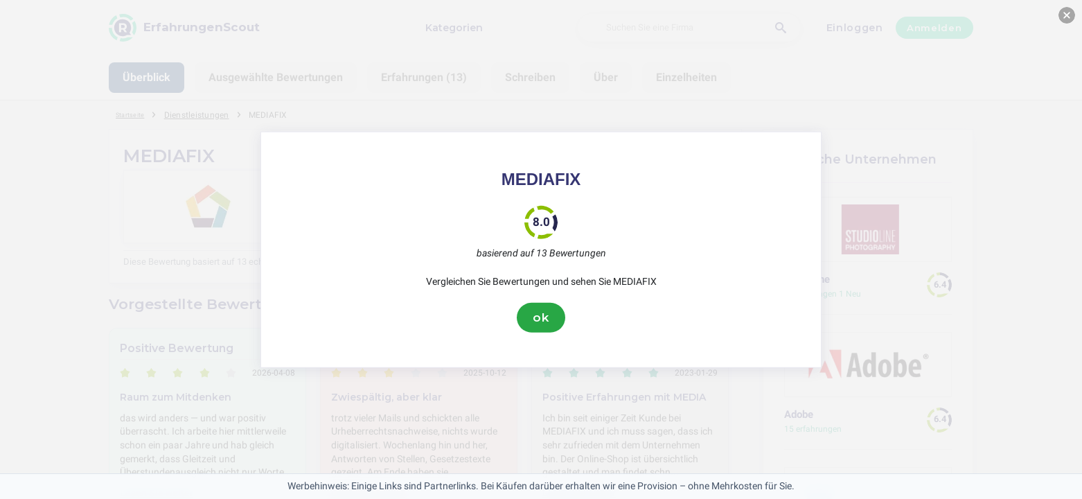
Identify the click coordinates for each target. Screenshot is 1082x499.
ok (541, 317)
